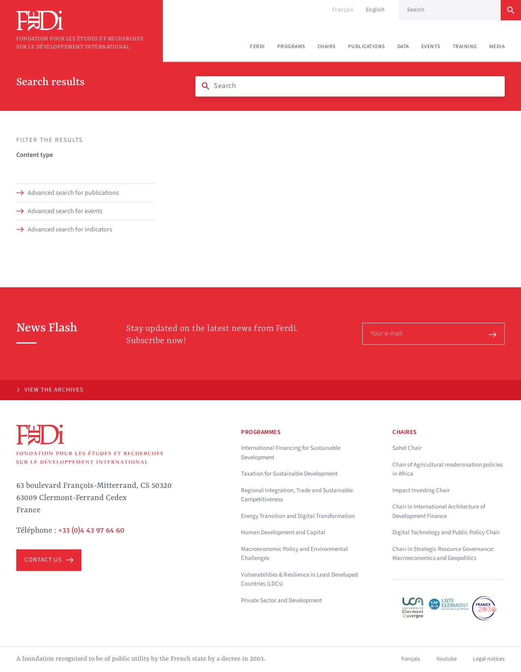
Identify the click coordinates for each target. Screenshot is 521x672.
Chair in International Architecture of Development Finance (438, 511)
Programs (291, 46)
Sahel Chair (407, 448)
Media (497, 46)
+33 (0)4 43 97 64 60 (91, 530)
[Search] (350, 86)
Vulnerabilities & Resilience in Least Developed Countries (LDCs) (299, 579)
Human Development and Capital (283, 532)
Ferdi (257, 46)
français (410, 659)
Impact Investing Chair (421, 490)
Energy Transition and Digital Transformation (298, 516)
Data (403, 46)
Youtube (446, 659)
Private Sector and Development (281, 600)
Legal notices (489, 659)
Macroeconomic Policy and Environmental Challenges (294, 554)
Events (430, 46)
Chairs (326, 46)
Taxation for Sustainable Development (289, 473)
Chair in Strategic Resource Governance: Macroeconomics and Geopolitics (443, 554)
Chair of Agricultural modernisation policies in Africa (447, 469)
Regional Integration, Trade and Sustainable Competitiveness (297, 495)
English (375, 10)
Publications (366, 46)
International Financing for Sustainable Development (290, 453)
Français (343, 10)
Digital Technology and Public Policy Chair (446, 532)
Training (465, 46)
